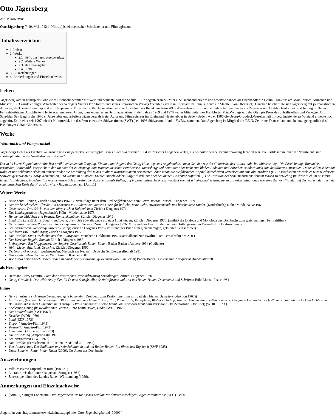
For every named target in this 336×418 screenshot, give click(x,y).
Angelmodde (171, 164)
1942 (43, 26)
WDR (173, 108)
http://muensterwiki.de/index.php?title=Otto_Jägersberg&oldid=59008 (72, 412)
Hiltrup (56, 26)
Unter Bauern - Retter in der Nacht (33, 350)
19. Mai (33, 26)
